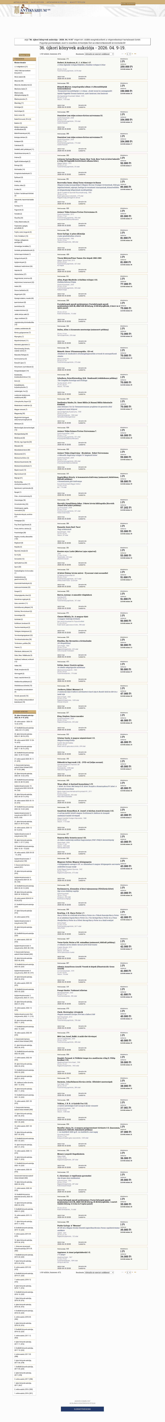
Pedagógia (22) (19, 520)
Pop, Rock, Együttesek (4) (22, 524)
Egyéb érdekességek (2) (22, 161)
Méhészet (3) (18, 424)
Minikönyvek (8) (19, 438)
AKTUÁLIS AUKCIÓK (21, 2)
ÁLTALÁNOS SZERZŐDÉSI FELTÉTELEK (82, 1403)
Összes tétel (24, 55)
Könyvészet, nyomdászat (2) (23, 367)
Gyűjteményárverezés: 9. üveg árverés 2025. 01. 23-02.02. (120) (23, 815)
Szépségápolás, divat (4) (22, 595)
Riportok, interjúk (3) (21, 551)
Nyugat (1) (17, 492)
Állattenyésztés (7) (20, 99)
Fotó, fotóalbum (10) (21, 236)
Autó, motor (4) (19, 115)
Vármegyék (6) (19, 673)
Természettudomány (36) (23, 639)
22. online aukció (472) (21, 917)
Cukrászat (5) (18, 145)
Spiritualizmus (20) (20, 563)
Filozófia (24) (18, 218)
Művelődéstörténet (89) (22, 450)
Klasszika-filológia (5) (21, 355)
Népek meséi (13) (20, 470)
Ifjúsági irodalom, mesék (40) (24, 298)
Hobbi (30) (17, 286)
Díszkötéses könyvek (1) (22, 153)
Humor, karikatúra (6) (21, 290)
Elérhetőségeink (82, 1409)
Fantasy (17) (18, 206)
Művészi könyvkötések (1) (23, 466)
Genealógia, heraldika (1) (22, 246)
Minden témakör (20, 63)
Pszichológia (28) (20, 532)
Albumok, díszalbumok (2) (23, 85)
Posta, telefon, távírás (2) (22, 528)
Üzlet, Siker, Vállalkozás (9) (23, 655)
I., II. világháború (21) (21, 67)
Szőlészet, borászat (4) (22, 623)
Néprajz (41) (18, 478)
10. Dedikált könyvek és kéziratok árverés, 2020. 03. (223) (23, 1197)
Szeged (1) (18, 591)
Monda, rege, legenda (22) (23, 442)
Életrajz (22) (18, 165)
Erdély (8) (17, 181)
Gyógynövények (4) (20, 258)
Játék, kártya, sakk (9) (21, 314)
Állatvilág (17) (19, 103)
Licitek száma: (126, 69)
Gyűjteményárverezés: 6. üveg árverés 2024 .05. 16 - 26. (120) (23, 880)
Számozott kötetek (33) (22, 587)
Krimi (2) (17, 381)
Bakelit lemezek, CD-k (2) (22, 119)
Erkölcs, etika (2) (19, 185)
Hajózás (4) (18, 270)
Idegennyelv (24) (19, 294)
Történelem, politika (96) (22, 643)
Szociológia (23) (19, 615)
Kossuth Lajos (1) (20, 363)
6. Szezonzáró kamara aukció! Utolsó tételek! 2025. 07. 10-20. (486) (23, 767)
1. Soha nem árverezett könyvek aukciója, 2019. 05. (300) (23, 1249)
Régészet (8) (18, 543)
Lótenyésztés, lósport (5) (22, 401)
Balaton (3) (18, 123)
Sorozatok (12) (19, 559)
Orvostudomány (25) (21, 504)
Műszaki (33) (18, 446)
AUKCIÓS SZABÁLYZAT (82, 1401)
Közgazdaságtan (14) (21, 371)
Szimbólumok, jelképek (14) (23, 607)
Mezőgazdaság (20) (21, 434)
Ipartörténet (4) (19, 306)
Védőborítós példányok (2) (23, 681)
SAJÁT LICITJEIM (37, 2)
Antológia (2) (18, 107)
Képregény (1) (19, 336)
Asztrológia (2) (19, 111)
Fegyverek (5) (18, 210)
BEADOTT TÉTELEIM (77, 2)
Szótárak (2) (18, 619)
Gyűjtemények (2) (20, 262)
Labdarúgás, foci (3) (21, 391)
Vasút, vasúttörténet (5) (22, 677)
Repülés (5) (18, 547)
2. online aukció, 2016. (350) (23, 1389)
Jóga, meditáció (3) (20, 318)
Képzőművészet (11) (21, 340)
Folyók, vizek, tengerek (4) (23, 232)
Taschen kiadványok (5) (22, 627)
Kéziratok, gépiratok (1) (22, 344)
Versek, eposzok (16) (21, 696)
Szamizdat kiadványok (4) (23, 583)
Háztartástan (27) (20, 274)
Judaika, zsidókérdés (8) (22, 328)
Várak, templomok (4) (21, 669)
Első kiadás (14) (19, 169)
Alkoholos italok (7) (20, 89)
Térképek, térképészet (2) (23, 631)
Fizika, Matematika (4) (21, 222)
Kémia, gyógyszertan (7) (22, 332)
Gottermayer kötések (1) (22, 254)
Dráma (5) (17, 157)
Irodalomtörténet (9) (21, 310)
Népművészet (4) (20, 474)
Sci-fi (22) (17, 555)
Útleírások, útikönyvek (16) (23, 651)
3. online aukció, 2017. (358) (23, 1379)
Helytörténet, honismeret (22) (24, 282)
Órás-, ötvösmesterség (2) (23, 496)
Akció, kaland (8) (19, 77)
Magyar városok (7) (20, 409)
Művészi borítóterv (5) (21, 458)
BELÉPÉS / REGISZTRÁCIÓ (128, 4)
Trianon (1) (18, 647)
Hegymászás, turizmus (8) (23, 278)
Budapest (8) (18, 141)
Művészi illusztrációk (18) (22, 462)
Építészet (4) (18, 177)
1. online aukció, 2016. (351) (23, 1393)
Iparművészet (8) (20, 302)
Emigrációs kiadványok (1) (23, 173)
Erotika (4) (17, 189)
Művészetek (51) (20, 454)
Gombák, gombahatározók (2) (24, 250)
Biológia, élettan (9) (20, 137)
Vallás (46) (17, 665)
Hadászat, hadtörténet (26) (23, 266)
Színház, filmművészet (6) (23, 611)
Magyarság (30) (19, 413)
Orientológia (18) (20, 500)
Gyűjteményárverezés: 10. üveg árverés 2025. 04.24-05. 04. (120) (24, 788)
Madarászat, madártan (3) (23, 405)
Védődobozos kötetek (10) (23, 685)
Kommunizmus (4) (20, 359)
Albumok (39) (18, 81)
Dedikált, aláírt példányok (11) (24, 149)
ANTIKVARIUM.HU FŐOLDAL (57, 2)
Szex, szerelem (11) (21, 603)
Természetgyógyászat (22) (23, 635)
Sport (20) (17, 567)
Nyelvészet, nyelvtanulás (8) (23, 488)
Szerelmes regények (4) (22, 599)
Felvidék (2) (18, 214)
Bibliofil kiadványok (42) (22, 133)
